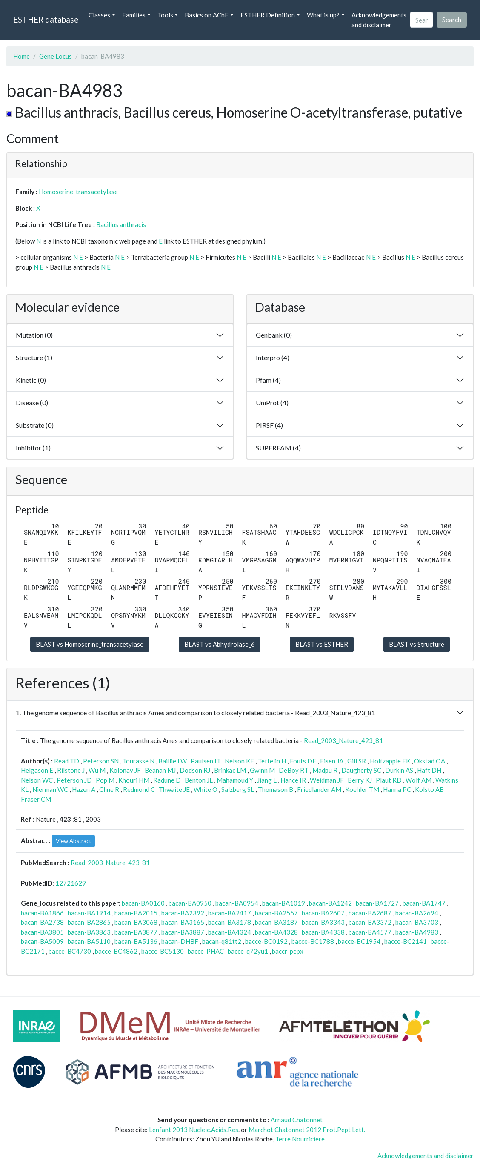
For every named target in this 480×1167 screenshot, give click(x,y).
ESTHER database (45, 19)
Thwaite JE (174, 789)
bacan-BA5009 (42, 941)
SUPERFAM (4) (278, 448)
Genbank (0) (274, 335)
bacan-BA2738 (42, 922)
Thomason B (275, 789)
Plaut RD (389, 780)
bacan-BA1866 (42, 913)
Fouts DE (303, 761)
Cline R (109, 789)
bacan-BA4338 (323, 932)
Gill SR (356, 761)
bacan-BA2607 (323, 913)
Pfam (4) (268, 380)
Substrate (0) (35, 425)
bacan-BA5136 (135, 941)
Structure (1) (34, 357)
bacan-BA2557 (276, 913)
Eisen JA (331, 761)
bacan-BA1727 (377, 903)
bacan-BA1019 (283, 903)
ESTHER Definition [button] (267, 15)
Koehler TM (362, 789)
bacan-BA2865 (89, 922)
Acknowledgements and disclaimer (378, 20)
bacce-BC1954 (359, 941)
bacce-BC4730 (70, 951)
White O (205, 789)
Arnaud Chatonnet (297, 1120)
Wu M (97, 770)
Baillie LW (172, 761)
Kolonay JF (125, 770)
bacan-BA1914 (89, 913)
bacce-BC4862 (116, 951)
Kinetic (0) (31, 380)
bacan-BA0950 (190, 903)
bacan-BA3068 (135, 922)
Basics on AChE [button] (207, 15)
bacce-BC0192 (266, 941)
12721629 (70, 883)
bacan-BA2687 (370, 913)
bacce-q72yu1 (248, 951)
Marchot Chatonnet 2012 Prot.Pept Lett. (307, 1129)
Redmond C (139, 789)
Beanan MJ (160, 770)
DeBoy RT (294, 770)
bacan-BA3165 (182, 922)
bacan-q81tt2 (221, 941)
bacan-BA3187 (276, 922)
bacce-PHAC (206, 951)
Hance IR (293, 780)
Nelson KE (239, 761)
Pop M (105, 780)
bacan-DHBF (179, 941)
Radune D (167, 780)
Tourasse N (138, 761)
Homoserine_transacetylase (78, 191)
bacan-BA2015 (135, 913)
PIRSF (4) (269, 425)
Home (21, 56)
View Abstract (73, 840)
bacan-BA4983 (416, 932)
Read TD (66, 761)
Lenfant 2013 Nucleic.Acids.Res (193, 1129)
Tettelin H (272, 761)
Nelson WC (37, 780)
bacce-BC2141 (405, 941)
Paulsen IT (206, 761)
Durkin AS (399, 770)
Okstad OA (429, 761)
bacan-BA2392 (182, 913)
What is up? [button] (323, 15)
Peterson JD (74, 780)
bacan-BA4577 (370, 932)
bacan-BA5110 (89, 941)
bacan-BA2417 (229, 913)
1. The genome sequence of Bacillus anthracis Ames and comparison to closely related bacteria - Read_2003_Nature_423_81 (195, 712)
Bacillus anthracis (121, 224)
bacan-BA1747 (424, 903)
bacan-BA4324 (229, 932)
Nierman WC (50, 789)
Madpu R (324, 770)
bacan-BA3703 (416, 922)
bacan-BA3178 (229, 922)
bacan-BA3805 (42, 932)
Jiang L (267, 780)
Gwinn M (262, 770)
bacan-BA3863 (89, 932)
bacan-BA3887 (182, 932)
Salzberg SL (237, 789)
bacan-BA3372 (370, 922)
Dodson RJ (195, 770)
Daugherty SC (361, 770)
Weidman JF (327, 780)
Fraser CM (36, 799)
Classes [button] (99, 15)
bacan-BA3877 (135, 932)
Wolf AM (418, 780)
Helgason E (37, 770)
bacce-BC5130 (162, 951)
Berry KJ (360, 780)
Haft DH (429, 770)
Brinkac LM (230, 770)
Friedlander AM (319, 789)
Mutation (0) (34, 335)
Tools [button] (165, 15)
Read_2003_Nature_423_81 (343, 740)
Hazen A (83, 789)
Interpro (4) (272, 357)
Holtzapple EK (390, 761)
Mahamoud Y (235, 780)
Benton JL (199, 780)
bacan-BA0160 (143, 903)
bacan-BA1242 (330, 903)
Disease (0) (32, 403)
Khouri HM (133, 780)
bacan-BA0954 (236, 903)
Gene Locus (55, 56)
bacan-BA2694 (416, 913)
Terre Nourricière (300, 1139)
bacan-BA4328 (276, 932)
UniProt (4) (272, 403)
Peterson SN (101, 761)
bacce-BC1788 (312, 941)
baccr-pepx (287, 951)
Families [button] (134, 15)
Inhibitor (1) (33, 448)
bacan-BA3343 (323, 922)
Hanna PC (397, 789)
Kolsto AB (429, 789)
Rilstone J (71, 770)
